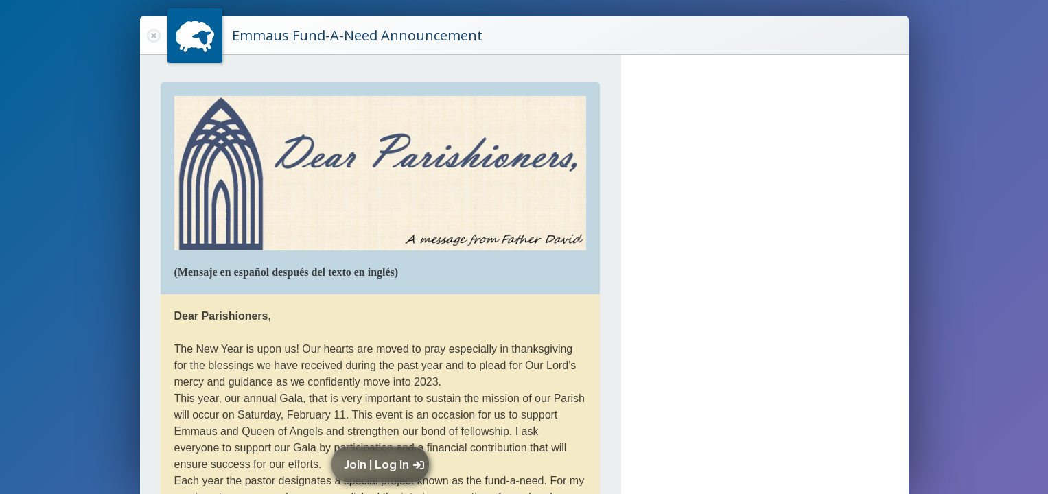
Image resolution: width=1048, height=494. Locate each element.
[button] (383, 464)
